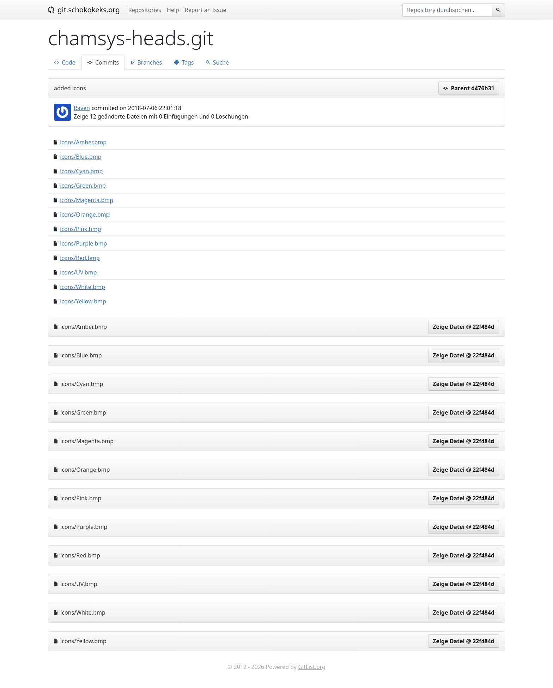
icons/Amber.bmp (83, 142)
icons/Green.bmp (83, 185)
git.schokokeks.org (84, 9)
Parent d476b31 (468, 88)
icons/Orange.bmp (84, 214)
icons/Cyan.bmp (81, 171)
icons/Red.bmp (80, 258)
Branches (146, 62)
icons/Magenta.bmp (86, 200)
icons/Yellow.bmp (83, 301)
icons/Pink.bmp (80, 229)
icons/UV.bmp (78, 272)
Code (64, 62)
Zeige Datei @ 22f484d (463, 327)
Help (173, 10)
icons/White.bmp (82, 287)
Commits (103, 62)
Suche (217, 62)
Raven (82, 108)
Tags (184, 62)
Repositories (144, 10)
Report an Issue (205, 10)
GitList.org (312, 667)
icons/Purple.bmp (83, 243)
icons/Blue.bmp (80, 157)
